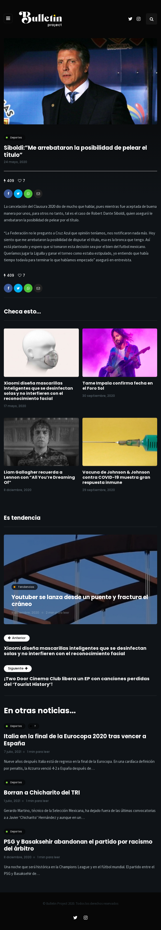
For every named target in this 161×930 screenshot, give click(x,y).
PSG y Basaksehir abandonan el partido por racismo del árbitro (78, 850)
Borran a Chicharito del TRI (42, 798)
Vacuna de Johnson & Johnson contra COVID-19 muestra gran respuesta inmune (116, 482)
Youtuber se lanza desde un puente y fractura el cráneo (80, 600)
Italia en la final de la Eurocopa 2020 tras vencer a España (75, 745)
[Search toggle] (151, 19)
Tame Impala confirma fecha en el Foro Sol (117, 390)
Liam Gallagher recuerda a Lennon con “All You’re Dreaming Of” (39, 482)
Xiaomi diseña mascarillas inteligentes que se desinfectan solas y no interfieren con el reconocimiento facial (38, 395)
